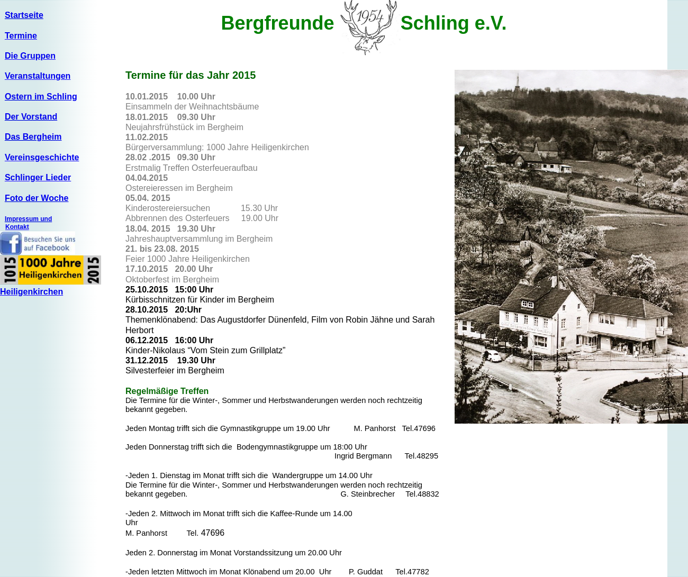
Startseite (24, 15)
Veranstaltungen (37, 75)
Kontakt (17, 227)
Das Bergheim (33, 136)
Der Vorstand (31, 116)
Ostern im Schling (41, 96)
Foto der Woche (37, 198)
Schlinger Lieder (38, 177)
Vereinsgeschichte (42, 157)
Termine (21, 35)
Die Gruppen (30, 55)
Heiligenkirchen (31, 291)
